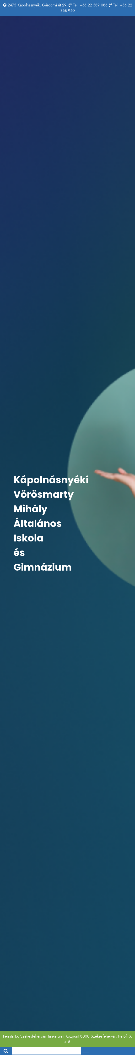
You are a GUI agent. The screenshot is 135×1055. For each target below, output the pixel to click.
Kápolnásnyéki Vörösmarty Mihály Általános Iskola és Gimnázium (51, 523)
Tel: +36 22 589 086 (90, 5)
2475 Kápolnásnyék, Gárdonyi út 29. (37, 5)
